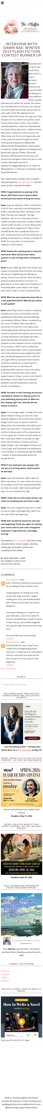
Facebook (5, 971)
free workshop (24, 750)
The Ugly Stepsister (25, 182)
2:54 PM (9, 665)
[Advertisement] (21, 1069)
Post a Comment (8, 668)
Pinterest (5, 980)
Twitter (4, 977)
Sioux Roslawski (13, 579)
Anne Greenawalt (19, 540)
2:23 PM (9, 639)
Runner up (9, 561)
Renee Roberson (13, 642)
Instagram (5, 974)
